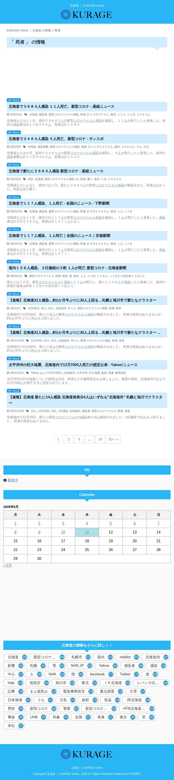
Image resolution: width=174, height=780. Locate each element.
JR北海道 (138, 700)
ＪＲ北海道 (117, 682)
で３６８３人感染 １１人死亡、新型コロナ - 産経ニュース (61, 106)
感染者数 (43, 146)
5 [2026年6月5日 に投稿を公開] (111, 523)
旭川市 (65, 682)
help (15, 682)
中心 (15, 674)
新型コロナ (43, 708)
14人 (54, 411)
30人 (43, 308)
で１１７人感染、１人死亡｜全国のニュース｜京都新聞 (59, 236)
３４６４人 (128, 146)
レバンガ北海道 (152, 682)
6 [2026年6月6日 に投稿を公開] (135, 523)
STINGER (134, 773)
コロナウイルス (84, 120)
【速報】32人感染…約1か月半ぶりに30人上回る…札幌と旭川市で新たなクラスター (83, 300)
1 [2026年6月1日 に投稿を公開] (15, 523)
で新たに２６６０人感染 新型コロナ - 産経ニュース (56, 171)
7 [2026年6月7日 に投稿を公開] (158, 523)
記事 (15, 691)
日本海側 (19, 700)
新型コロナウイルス (41, 276)
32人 (51, 308)
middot (129, 657)
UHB (38, 717)
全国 (83, 717)
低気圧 (39, 682)
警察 (71, 708)
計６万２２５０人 (98, 211)
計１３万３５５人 (98, 114)
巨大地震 (94, 372)
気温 (112, 700)
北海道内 (61, 308)
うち (45, 700)
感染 (99, 120)
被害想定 (120, 372)
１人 (120, 211)
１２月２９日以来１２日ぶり (127, 276)
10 (100, 439)
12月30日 (33, 308)
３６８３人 (143, 114)
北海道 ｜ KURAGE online (87, 767)
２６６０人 (114, 179)
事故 (15, 717)
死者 (83, 114)
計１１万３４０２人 (100, 146)
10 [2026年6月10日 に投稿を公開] (63, 532)
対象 (60, 717)
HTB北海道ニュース (139, 708)
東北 (89, 682)
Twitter (129, 674)
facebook (101, 674)
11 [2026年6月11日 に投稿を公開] (87, 532)
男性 (15, 708)
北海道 (33, 114)
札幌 (38, 665)
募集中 (12, 480)
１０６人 (102, 276)
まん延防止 (43, 691)
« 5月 (7, 565)
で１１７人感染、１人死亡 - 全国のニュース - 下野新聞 (59, 203)
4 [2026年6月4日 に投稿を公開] (87, 523)
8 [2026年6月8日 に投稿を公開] (15, 532)
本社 (15, 725)
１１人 (121, 114)
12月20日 (44, 411)
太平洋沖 (82, 372)
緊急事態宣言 (78, 691)
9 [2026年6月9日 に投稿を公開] (39, 532)
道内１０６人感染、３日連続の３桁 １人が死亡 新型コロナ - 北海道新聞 (67, 268)
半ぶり (72, 308)
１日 (103, 179)
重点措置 (111, 691)
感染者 (43, 114)
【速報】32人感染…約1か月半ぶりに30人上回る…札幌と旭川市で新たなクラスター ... (84, 332)
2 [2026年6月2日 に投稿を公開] (39, 523)
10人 (33, 411)
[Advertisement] (87, 71)
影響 (15, 665)
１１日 (131, 114)
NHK (57, 674)
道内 (113, 114)
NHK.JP (81, 665)
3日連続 (63, 411)
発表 (65, 276)
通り (89, 179)
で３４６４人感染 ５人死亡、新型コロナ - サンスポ (56, 139)
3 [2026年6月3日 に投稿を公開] (63, 523)
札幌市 (81, 657)
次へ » (113, 439)
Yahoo (35, 372)
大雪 (137, 691)
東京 (127, 717)
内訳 (30, 179)
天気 (67, 700)
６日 (146, 146)
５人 (139, 146)
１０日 (91, 276)
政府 (104, 372)
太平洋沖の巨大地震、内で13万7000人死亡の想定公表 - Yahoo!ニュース (73, 365)
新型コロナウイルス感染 (64, 114)
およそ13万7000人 (51, 372)
